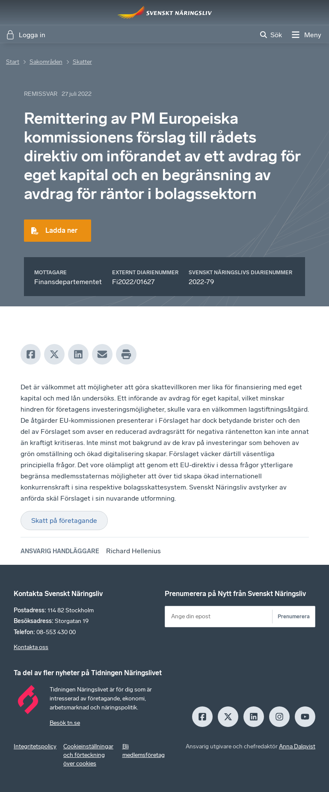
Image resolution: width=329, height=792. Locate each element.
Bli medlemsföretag (143, 751)
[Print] (126, 354)
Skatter (82, 61)
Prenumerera (294, 616)
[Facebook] (31, 354)
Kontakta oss (31, 647)
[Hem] (165, 12)
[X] (54, 354)
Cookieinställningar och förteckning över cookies (88, 755)
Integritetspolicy (35, 746)
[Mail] (102, 354)
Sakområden (46, 61)
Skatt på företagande (64, 520)
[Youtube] (305, 716)
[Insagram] (279, 716)
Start (12, 61)
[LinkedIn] (78, 354)
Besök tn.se (65, 723)
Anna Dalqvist (297, 746)
